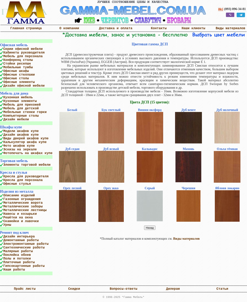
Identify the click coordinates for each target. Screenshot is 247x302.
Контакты (159, 28)
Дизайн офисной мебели (24, 86)
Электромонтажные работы (26, 244)
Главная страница (26, 28)
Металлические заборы (23, 206)
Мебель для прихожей (22, 105)
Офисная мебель (14, 45)
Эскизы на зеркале (20, 149)
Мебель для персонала (23, 56)
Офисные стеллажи (19, 75)
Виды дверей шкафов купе (26, 138)
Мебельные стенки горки (25, 112)
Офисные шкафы (16, 71)
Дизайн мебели (16, 119)
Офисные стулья (17, 184)
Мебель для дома (14, 93)
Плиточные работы (19, 262)
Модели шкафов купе (21, 131)
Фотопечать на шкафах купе (27, 153)
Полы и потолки (17, 259)
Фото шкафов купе (19, 146)
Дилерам (173, 289)
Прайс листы (25, 289)
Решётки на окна (18, 217)
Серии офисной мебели (23, 49)
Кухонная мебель (18, 97)
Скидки (74, 289)
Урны (7, 225)
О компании (69, 28)
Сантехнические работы (24, 247)
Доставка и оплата (115, 28)
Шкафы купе (11, 127)
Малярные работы (18, 251)
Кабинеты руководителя (24, 53)
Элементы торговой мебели (26, 165)
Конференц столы (18, 60)
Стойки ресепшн (17, 64)
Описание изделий (19, 195)
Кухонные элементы (20, 101)
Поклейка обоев (17, 255)
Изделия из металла (16, 191)
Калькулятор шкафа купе (25, 142)
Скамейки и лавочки (21, 221)
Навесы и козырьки (20, 214)
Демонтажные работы (21, 240)
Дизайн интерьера (19, 236)
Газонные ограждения (22, 199)
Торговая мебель (14, 161)
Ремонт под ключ (14, 232)
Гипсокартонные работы (24, 266)
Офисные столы (16, 78)
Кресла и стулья (13, 172)
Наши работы (14, 270)
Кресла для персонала (23, 180)
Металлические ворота (23, 203)
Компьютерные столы (21, 116)
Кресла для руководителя (26, 176)
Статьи (222, 289)
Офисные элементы (19, 82)
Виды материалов (230, 28)
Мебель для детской (21, 108)
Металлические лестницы (25, 210)
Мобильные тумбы (18, 67)
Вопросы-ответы (123, 289)
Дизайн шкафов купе (21, 135)
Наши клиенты (193, 28)
